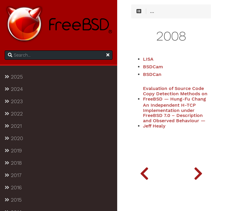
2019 (13, 151)
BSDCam (153, 66)
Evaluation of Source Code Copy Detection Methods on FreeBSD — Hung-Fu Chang (175, 93)
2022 (14, 114)
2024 (14, 89)
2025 (14, 77)
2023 (14, 101)
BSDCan (152, 74)
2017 (13, 175)
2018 (13, 163)
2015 (13, 200)
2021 (13, 126)
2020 (14, 138)
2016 (13, 187)
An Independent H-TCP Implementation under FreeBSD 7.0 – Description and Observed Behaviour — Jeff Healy (174, 115)
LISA (148, 59)
